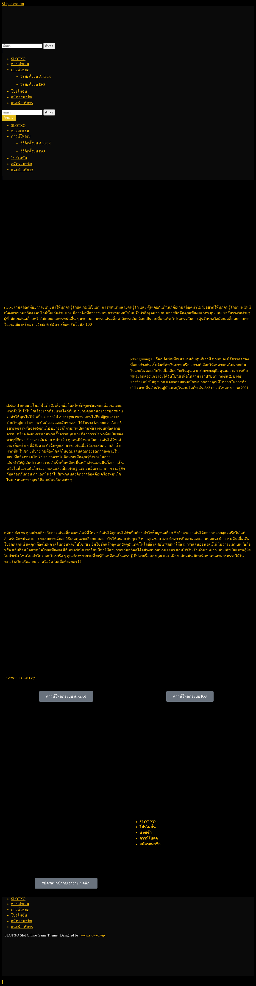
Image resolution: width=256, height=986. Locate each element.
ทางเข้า (145, 832)
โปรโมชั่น (19, 91)
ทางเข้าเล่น (20, 64)
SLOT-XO (147, 822)
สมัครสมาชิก (21, 97)
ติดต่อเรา (8, 117)
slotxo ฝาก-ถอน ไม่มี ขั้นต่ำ (28, 405)
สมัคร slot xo (14, 533)
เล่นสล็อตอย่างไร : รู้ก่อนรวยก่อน (169, 345)
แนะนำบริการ (22, 103)
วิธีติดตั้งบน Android (35, 76)
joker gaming (140, 359)
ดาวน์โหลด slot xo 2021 (229, 388)
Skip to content (13, 4)
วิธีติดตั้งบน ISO (32, 84)
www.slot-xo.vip (92, 935)
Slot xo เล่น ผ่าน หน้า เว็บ (46, 440)
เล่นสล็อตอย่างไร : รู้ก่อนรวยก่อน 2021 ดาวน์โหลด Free (55, 806)
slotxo (8, 307)
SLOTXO (18, 59)
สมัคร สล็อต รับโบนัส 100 (71, 324)
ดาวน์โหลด (20, 70)
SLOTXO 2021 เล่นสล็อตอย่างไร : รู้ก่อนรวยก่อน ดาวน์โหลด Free (81, 293)
